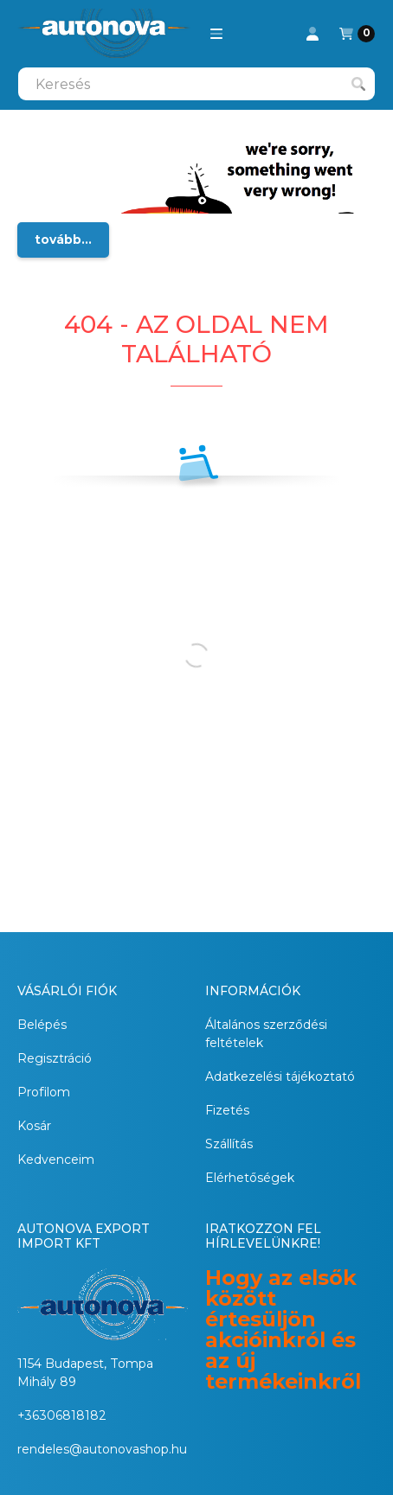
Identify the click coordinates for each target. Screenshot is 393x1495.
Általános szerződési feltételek (266, 1034)
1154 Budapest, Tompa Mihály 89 (85, 1373)
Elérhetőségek (249, 1177)
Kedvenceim (55, 1159)
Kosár (34, 1126)
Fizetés (227, 1110)
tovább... (63, 239)
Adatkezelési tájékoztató (280, 1076)
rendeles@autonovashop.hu (102, 1449)
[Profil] (312, 33)
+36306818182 (61, 1415)
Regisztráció (54, 1058)
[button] (216, 33)
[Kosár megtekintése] (357, 33)
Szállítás (229, 1144)
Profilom (43, 1092)
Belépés (42, 1024)
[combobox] (196, 84)
